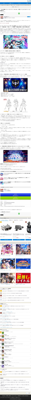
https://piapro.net (2, 62)
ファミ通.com (23, 395)
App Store (15, 195)
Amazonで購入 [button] (6, 239)
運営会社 (10, 395)
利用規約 (7, 395)
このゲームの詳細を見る (7, 190)
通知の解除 (19, 395)
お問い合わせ (4, 395)
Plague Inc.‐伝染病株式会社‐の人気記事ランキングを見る (6, 327)
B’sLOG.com (26, 395)
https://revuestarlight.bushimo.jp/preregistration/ (9, 202)
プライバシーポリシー (14, 395)
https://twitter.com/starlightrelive (10, 120)
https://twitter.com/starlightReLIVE (8, 203)
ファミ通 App (3, 1)
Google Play (15, 198)
